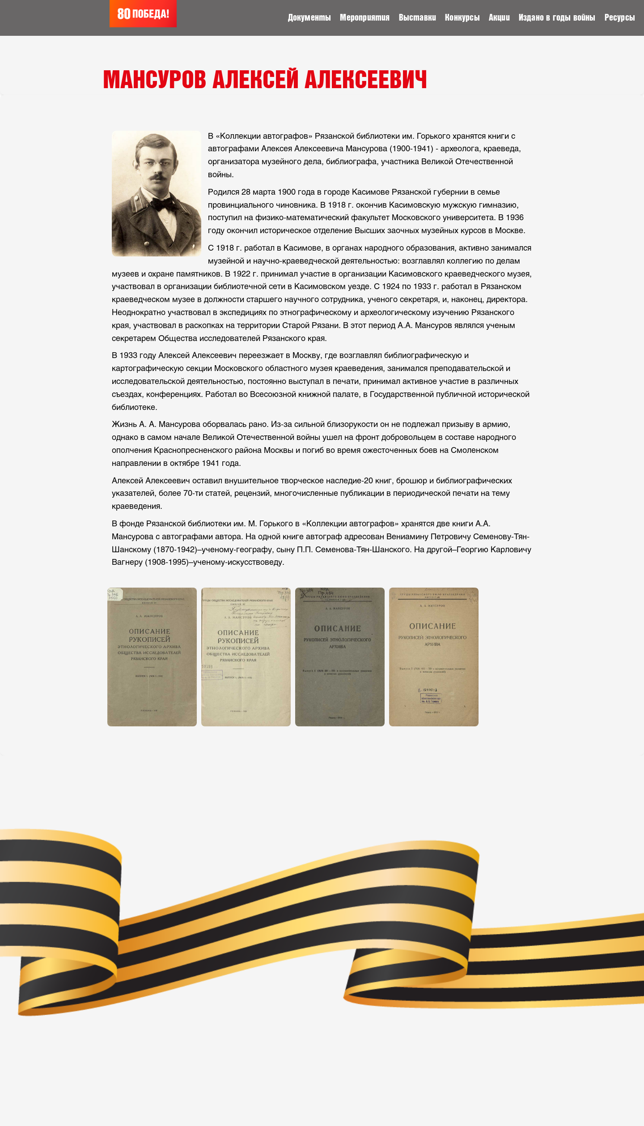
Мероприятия (365, 17)
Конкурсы (462, 17)
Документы (309, 17)
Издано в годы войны (557, 17)
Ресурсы (620, 17)
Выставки (417, 17)
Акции (499, 17)
